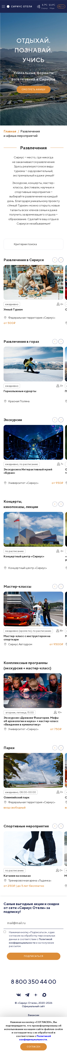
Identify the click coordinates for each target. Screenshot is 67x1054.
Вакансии (33, 1015)
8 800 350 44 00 (33, 981)
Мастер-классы (17, 586)
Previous (54, 259)
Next (60, 259)
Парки (9, 748)
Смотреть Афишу (34, 89)
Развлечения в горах (21, 341)
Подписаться (33, 956)
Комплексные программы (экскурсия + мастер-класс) (27, 665)
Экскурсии (13, 420)
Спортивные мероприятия (26, 826)
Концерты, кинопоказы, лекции (21, 504)
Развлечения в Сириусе (24, 260)
